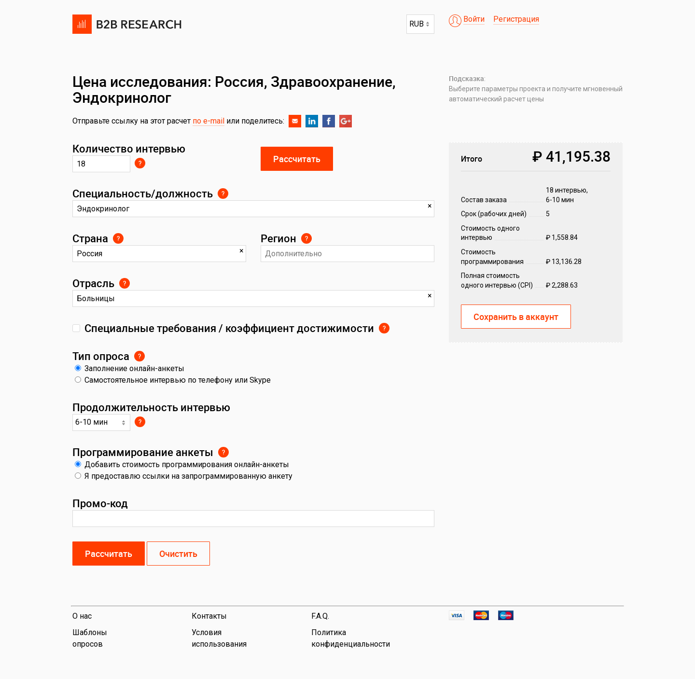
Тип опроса (100, 356)
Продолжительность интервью (151, 407)
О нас (82, 616)
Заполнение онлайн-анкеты (129, 368)
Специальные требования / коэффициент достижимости (229, 328)
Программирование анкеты (142, 452)
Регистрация (516, 19)
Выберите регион (306, 238)
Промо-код (100, 503)
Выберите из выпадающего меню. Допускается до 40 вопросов (140, 421)
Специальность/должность (142, 193)
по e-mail (208, 120)
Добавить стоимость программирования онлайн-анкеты (182, 464)
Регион (278, 238)
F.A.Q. (320, 616)
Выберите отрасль (124, 283)
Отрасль (93, 283)
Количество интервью (128, 148)
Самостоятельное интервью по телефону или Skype (173, 380)
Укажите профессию (223, 193)
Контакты (209, 616)
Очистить (178, 553)
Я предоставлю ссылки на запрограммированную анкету (183, 476)
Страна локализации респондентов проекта (118, 238)
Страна (90, 238)
